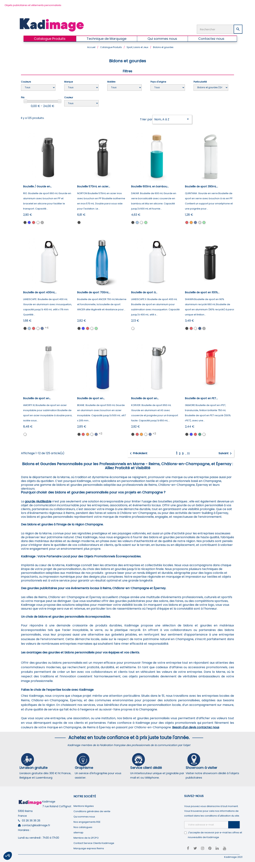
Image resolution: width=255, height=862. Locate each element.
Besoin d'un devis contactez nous (195, 727)
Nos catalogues (83, 826)
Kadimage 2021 (233, 856)
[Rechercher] (219, 28)
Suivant (226, 453)
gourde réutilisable (38, 501)
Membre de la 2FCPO (86, 837)
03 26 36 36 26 (31, 820)
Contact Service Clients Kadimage (94, 842)
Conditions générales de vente (92, 811)
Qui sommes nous (84, 816)
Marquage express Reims (89, 848)
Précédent (138, 453)
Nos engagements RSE (87, 821)
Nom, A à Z (172, 118)
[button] (7, 855)
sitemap (78, 832)
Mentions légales (84, 805)
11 (188, 453)
